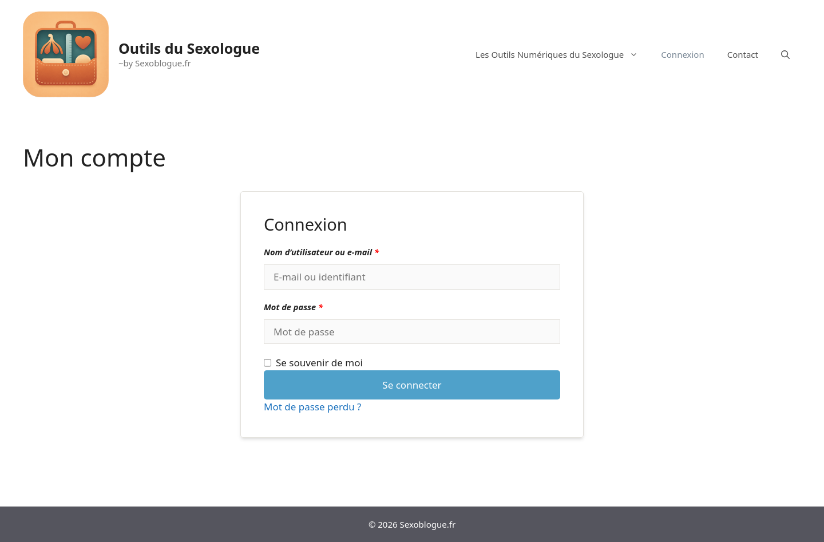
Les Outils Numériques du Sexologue (562, 54)
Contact (742, 54)
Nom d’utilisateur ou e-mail (321, 252)
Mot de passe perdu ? (313, 406)
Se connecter (411, 384)
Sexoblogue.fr (428, 524)
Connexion (682, 54)
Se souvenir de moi (313, 362)
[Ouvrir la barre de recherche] (785, 54)
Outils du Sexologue (189, 48)
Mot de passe (293, 306)
